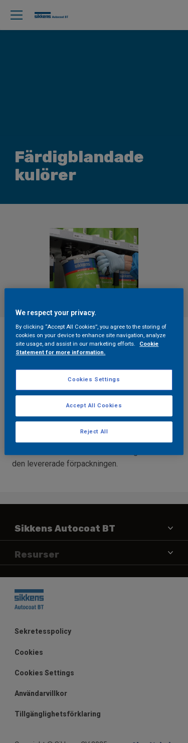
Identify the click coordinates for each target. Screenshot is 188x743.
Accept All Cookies (94, 405)
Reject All (94, 431)
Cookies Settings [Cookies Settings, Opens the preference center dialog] (94, 379)
